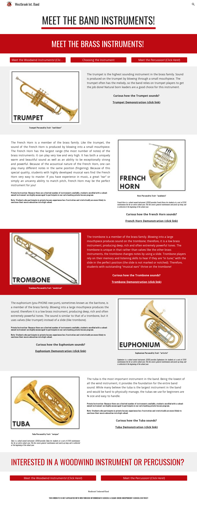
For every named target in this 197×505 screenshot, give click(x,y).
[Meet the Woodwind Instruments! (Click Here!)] (38, 60)
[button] (193, 4)
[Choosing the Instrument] (98, 60)
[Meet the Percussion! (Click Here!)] (159, 60)
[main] (98, 21)
